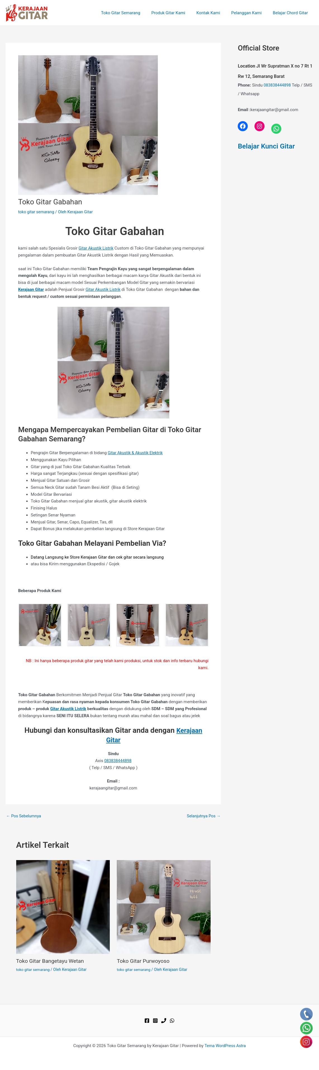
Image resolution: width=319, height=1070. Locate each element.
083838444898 (118, 760)
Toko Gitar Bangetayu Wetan (51, 960)
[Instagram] (155, 1020)
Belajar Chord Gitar (291, 12)
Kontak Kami (215, 12)
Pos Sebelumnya (24, 816)
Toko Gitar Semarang (133, 12)
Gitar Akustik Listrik (96, 248)
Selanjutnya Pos (202, 816)
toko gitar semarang (37, 211)
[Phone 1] (163, 1020)
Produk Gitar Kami (178, 12)
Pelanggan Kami (250, 12)
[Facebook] (146, 1020)
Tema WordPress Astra (225, 1045)
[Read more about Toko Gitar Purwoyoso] (164, 906)
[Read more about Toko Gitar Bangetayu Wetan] (63, 906)
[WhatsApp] (172, 1020)
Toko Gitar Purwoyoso (144, 960)
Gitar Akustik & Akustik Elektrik (136, 452)
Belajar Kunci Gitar (267, 146)
